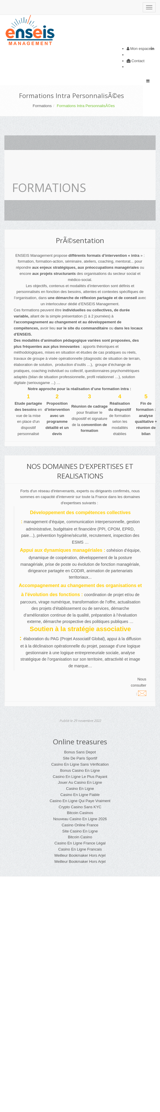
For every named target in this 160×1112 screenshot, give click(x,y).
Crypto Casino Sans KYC (80, 807)
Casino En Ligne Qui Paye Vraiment (80, 801)
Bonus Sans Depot (80, 752)
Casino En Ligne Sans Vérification (80, 764)
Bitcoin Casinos (80, 813)
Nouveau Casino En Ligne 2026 (80, 819)
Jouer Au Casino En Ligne (80, 782)
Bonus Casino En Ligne (80, 770)
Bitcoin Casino (80, 837)
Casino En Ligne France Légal (80, 843)
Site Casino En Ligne (80, 831)
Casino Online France (80, 825)
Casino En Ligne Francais (80, 849)
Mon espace (140, 48)
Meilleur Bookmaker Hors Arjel (80, 855)
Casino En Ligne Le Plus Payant (80, 776)
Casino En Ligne (80, 788)
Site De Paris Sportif (80, 758)
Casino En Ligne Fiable (79, 794)
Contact (137, 61)
